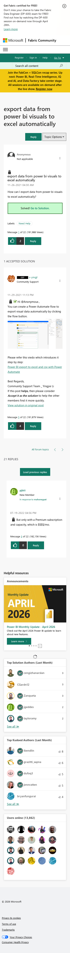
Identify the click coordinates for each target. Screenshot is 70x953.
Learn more (11, 29)
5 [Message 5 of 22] (18, 417)
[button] (33, 137)
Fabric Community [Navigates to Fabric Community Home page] (42, 40)
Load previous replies (35, 472)
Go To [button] (57, 57)
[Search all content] (39, 65)
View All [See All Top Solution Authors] (13, 726)
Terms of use (9, 923)
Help (45, 57)
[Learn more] (19, 641)
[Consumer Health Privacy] (35, 942)
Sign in (33, 57)
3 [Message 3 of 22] (21, 536)
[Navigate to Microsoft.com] (13, 40)
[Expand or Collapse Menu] (5, 49)
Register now (44, 89)
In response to (33, 499)
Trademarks (8, 929)
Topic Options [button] (53, 137)
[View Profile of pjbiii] (23, 490)
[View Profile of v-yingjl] (33, 277)
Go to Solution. (40, 208)
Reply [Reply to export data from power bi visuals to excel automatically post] (33, 241)
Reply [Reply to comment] (33, 426)
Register (19, 57)
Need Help (24, 223)
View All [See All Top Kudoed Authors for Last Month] (13, 804)
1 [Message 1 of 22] (18, 232)
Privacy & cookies (11, 917)
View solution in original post (26, 405)
